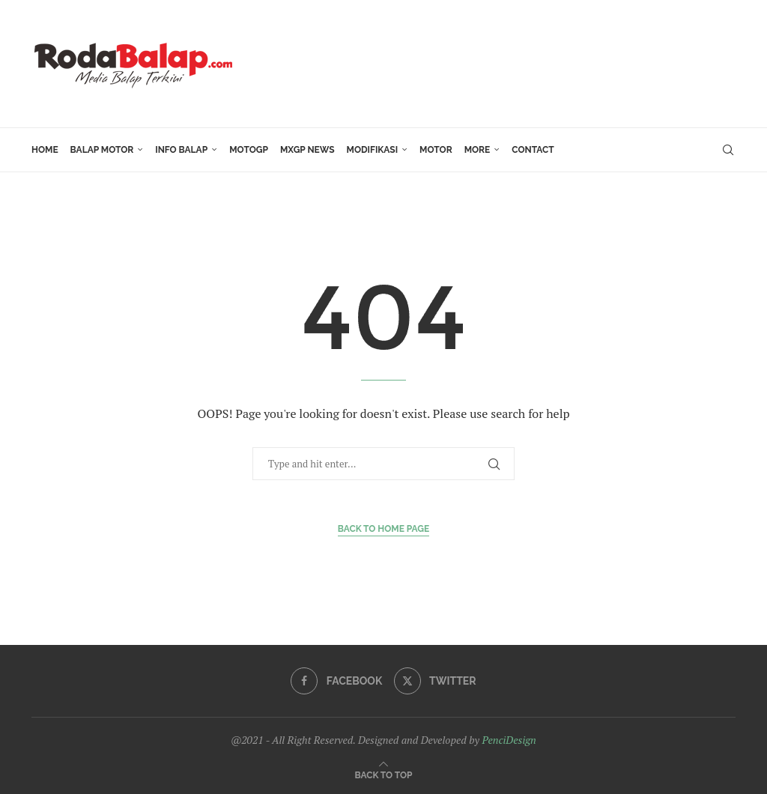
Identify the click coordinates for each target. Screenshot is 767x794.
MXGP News (307, 150)
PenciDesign (509, 740)
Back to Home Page (384, 529)
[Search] (728, 150)
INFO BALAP (181, 150)
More (477, 150)
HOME (44, 150)
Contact (533, 150)
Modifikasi (372, 150)
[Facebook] (336, 680)
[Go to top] (384, 774)
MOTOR (435, 150)
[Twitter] (435, 680)
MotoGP (248, 150)
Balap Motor (102, 150)
